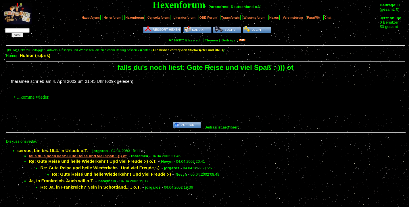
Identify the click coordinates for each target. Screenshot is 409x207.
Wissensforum (254, 17)
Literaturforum (184, 17)
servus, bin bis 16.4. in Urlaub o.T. (52, 150)
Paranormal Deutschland (231, 7)
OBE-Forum (208, 17)
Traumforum (230, 17)
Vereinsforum (293, 17)
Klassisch (193, 40)
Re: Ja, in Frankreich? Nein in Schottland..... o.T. (90, 187)
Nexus (274, 17)
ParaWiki (313, 17)
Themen (211, 40)
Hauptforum (91, 17)
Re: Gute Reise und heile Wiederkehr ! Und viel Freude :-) (100, 167)
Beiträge (228, 40)
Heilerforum (112, 17)
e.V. (258, 7)
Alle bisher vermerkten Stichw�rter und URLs (187, 50)
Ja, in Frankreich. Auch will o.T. (61, 180)
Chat (327, 17)
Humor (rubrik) (35, 55)
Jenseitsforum (159, 17)
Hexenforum (134, 17)
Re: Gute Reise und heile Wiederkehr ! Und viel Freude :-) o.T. (93, 161)
